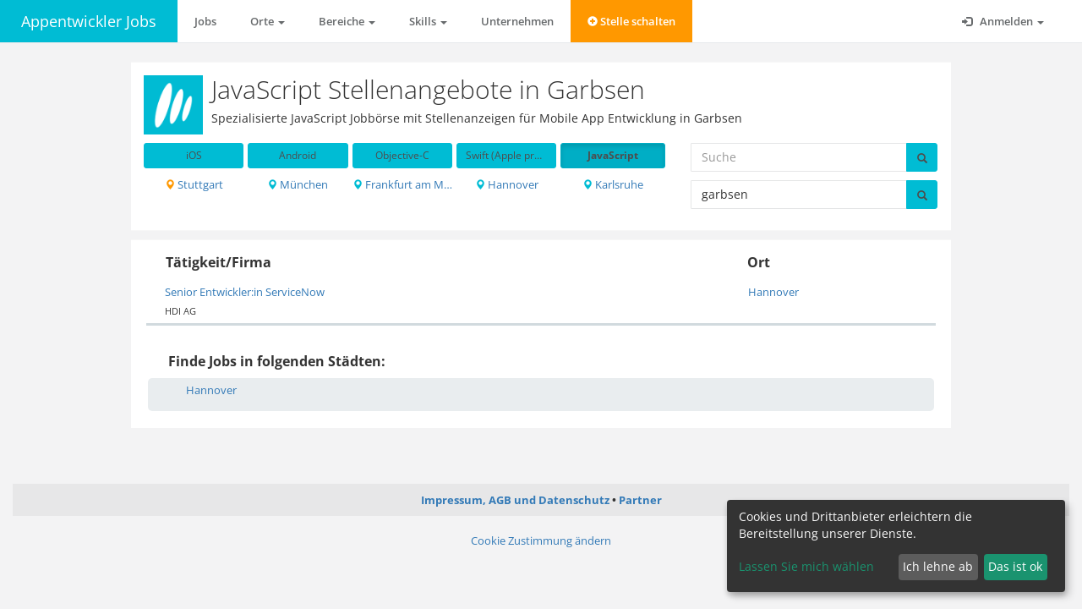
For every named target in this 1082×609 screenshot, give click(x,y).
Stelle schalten (631, 21)
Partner (640, 500)
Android (297, 155)
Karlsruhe (612, 184)
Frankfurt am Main (402, 184)
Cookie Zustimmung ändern (541, 540)
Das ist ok (1015, 566)
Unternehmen (517, 21)
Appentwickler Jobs (88, 21)
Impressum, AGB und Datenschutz (515, 500)
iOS (194, 155)
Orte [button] (267, 21)
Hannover (506, 184)
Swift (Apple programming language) (511, 155)
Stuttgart (194, 184)
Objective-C (402, 155)
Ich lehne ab (938, 566)
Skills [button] (428, 21)
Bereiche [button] (347, 21)
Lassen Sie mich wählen (806, 566)
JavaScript (612, 155)
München (297, 184)
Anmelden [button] (1003, 21)
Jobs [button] (205, 21)
